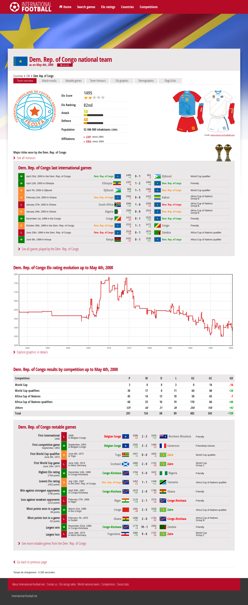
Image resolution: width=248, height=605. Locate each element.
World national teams (88, 584)
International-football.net (24, 596)
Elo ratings (108, 7)
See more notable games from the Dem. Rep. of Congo (54, 543)
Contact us (52, 584)
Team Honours (98, 81)
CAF (28, 76)
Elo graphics (122, 81)
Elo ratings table (67, 584)
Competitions (149, 7)
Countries (127, 7)
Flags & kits (170, 81)
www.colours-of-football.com (223, 135)
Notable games (73, 81)
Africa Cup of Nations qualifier (206, 232)
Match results (49, 81)
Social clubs (123, 584)
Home (67, 7)
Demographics (146, 81)
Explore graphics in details (32, 352)
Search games (86, 7)
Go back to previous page (32, 562)
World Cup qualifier (200, 176)
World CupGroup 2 (201, 464)
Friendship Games (205, 445)
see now (65, 65)
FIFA (88, 141)
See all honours (26, 158)
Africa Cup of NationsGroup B (202, 197)
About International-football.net (28, 584)
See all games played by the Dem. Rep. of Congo (50, 249)
